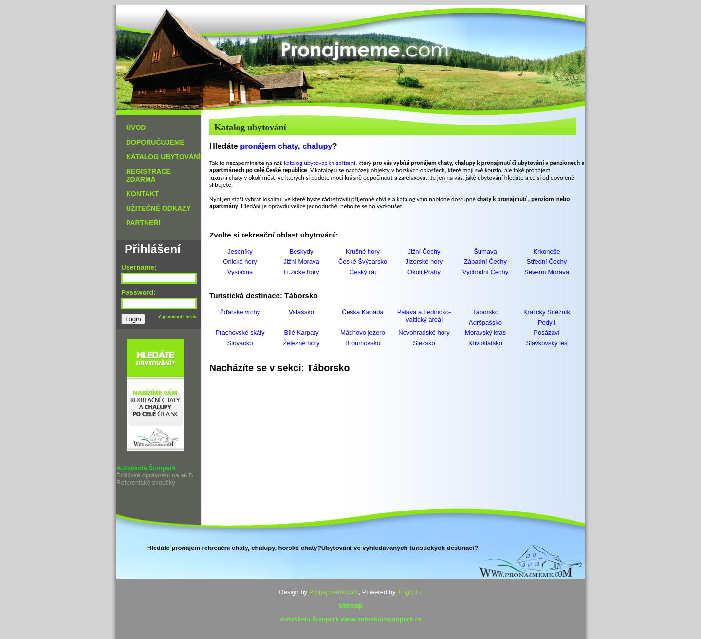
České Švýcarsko (362, 261)
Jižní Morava (301, 261)
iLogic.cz (409, 592)
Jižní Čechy (423, 251)
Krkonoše (547, 251)
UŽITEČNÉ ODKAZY (158, 208)
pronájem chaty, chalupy (286, 146)
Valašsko (301, 312)
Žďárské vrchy (240, 312)
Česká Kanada (362, 312)
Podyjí (546, 322)
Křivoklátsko (485, 343)
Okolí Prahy (424, 271)
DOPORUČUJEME (155, 142)
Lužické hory (301, 271)
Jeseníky (239, 251)
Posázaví (546, 332)
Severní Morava (546, 271)
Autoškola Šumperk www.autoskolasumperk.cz (350, 619)
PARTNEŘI (143, 223)
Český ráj (363, 271)
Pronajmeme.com (334, 592)
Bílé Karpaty (301, 332)
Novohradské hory (424, 332)
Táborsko (485, 312)
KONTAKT (142, 194)
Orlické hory (240, 261)
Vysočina (240, 271)
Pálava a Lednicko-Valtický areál (424, 316)
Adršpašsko (485, 322)
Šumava (485, 251)
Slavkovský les (546, 343)
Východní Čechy (485, 271)
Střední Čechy (547, 261)
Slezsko (424, 343)
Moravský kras (485, 332)
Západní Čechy (485, 261)
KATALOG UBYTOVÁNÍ (163, 157)
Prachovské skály (239, 332)
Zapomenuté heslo (177, 316)
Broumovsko (362, 343)
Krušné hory (363, 251)
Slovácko (240, 343)
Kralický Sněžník (546, 312)
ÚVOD (136, 127)
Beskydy (301, 251)
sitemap (350, 605)
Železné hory (301, 343)
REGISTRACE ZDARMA (148, 175)
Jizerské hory (424, 261)
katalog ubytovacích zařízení (319, 162)
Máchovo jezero (362, 332)
